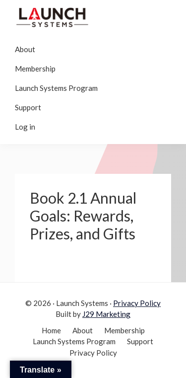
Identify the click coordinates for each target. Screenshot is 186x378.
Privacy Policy (137, 303)
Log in (25, 126)
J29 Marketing (106, 313)
